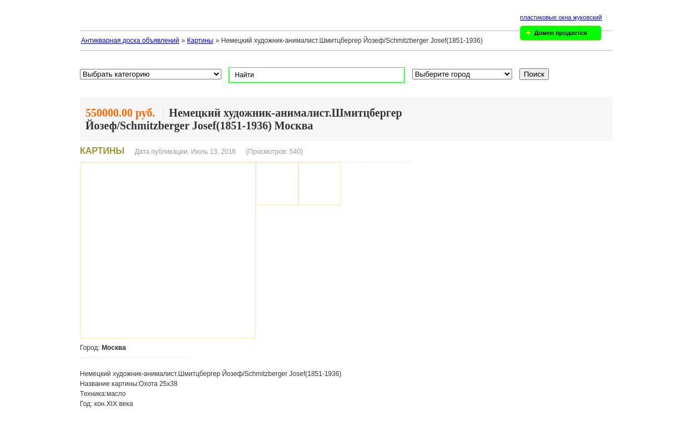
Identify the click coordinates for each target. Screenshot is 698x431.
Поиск (534, 74)
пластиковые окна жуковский (561, 17)
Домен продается (560, 32)
